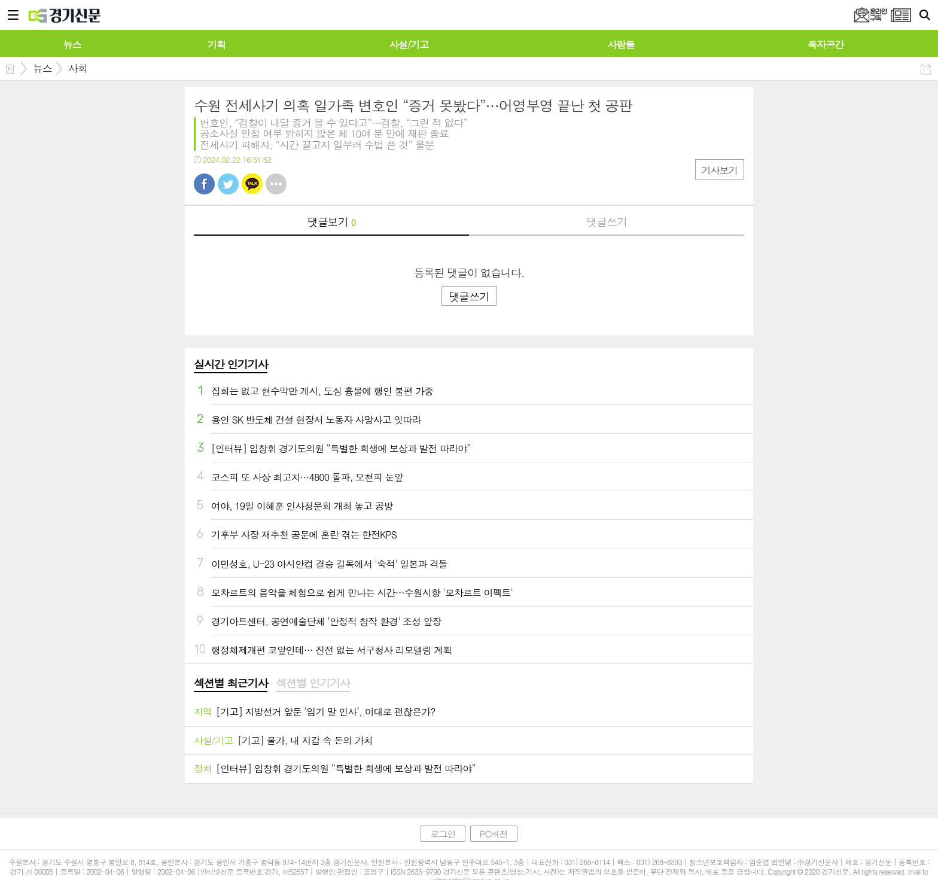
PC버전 (494, 833)
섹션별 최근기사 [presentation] (230, 683)
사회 (77, 68)
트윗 (228, 183)
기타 (276, 183)
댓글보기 (331, 221)
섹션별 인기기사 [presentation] (312, 683)
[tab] (231, 684)
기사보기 (720, 170)
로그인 (442, 833)
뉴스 (42, 68)
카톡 (252, 183)
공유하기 (926, 69)
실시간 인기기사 (230, 364)
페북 (204, 183)
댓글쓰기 (606, 221)
